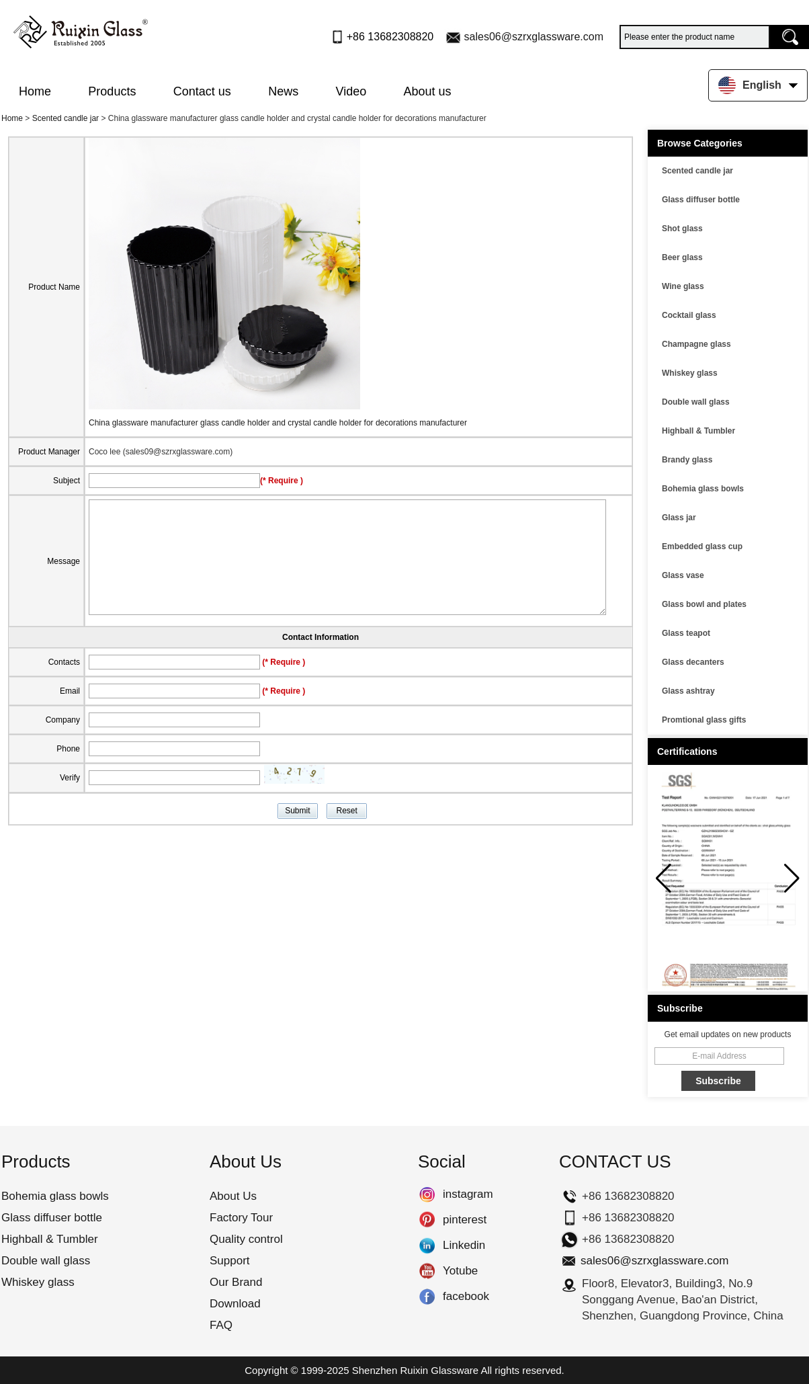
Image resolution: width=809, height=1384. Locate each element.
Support (230, 1260)
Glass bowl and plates (704, 604)
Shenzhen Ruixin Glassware (415, 1370)
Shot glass (682, 228)
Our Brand (236, 1282)
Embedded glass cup (702, 546)
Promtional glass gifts (704, 720)
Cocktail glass (689, 315)
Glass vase (683, 575)
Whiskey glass (690, 373)
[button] (792, 878)
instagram (427, 1194)
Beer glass (682, 257)
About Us (233, 1196)
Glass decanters (693, 662)
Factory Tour (241, 1217)
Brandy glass (687, 459)
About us (428, 91)
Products (112, 91)
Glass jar (679, 517)
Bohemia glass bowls (703, 488)
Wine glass (683, 286)
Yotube (427, 1271)
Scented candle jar (65, 118)
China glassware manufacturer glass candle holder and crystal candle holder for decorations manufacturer (278, 423)
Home (35, 91)
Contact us (202, 91)
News (283, 91)
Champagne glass (696, 344)
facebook (427, 1296)
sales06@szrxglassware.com (533, 36)
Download (235, 1303)
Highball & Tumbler (698, 431)
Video (351, 91)
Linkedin (427, 1245)
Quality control (246, 1239)
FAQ (221, 1325)
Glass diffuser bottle (701, 199)
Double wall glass (696, 402)
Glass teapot (686, 633)
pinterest (427, 1220)
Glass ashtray (688, 691)
